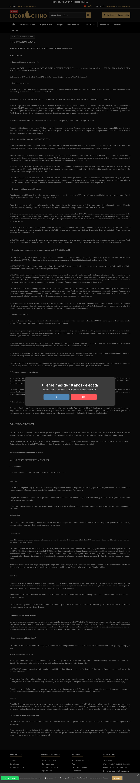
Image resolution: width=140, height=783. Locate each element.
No (83, 397)
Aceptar (117, 778)
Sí (56, 397)
